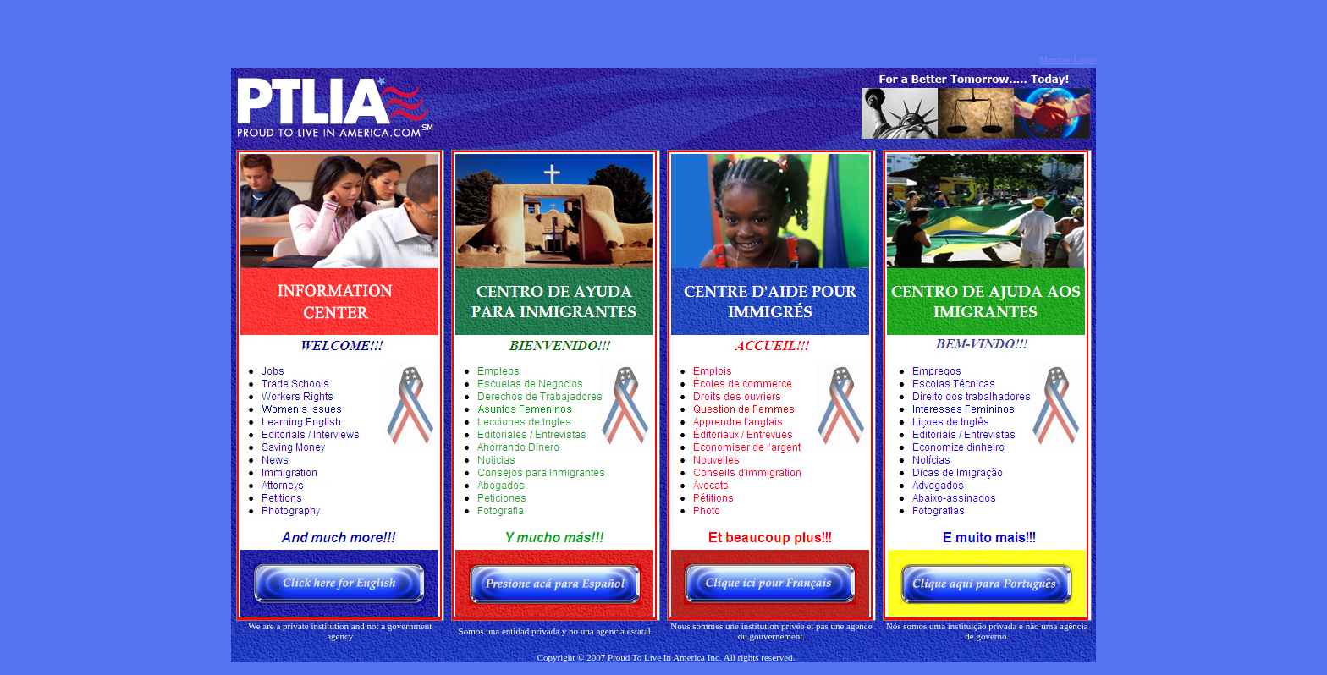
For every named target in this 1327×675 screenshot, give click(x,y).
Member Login (1068, 59)
